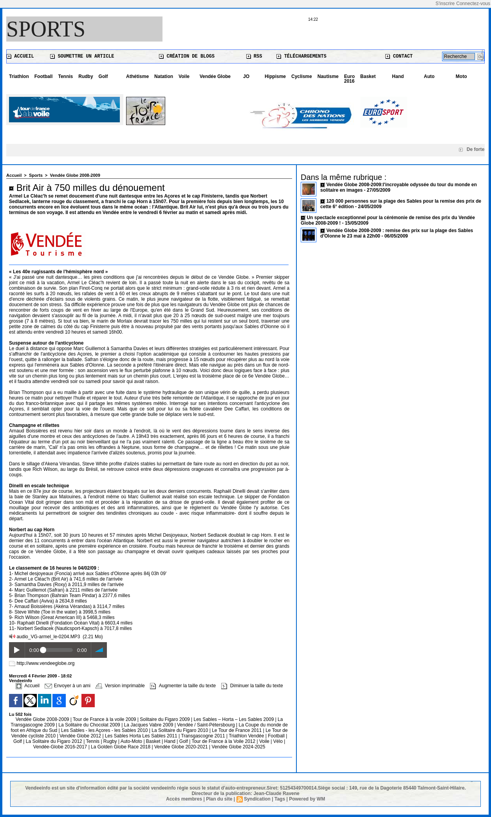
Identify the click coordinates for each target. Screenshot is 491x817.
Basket (367, 76)
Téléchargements (301, 56)
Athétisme (137, 76)
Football (43, 76)
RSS (254, 56)
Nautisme (328, 76)
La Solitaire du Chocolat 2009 (89, 725)
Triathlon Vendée (247, 736)
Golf (103, 76)
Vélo (278, 741)
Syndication (257, 799)
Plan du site (219, 799)
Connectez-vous (473, 3)
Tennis (65, 76)
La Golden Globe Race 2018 (121, 747)
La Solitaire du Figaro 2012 (54, 741)
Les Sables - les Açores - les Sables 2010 (105, 730)
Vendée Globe (215, 76)
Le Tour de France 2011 (237, 730)
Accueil (20, 56)
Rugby (110, 741)
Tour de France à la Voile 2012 (223, 741)
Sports (45, 29)
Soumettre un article (82, 56)
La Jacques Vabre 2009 (149, 725)
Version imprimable (120, 685)
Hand (398, 76)
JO (246, 76)
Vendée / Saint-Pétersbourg (206, 725)
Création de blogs (187, 56)
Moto (461, 76)
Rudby (85, 76)
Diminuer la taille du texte (252, 685)
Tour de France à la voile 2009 (105, 719)
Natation (163, 76)
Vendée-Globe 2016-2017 (60, 747)
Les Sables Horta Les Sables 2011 (141, 736)
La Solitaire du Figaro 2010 (180, 730)
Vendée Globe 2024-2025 (238, 747)
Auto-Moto (132, 741)
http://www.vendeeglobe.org (45, 663)
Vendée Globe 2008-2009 (75, 175)
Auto (429, 76)
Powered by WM (307, 799)
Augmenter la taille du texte (183, 685)
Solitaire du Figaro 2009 (165, 719)
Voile (184, 76)
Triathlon (19, 76)
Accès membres (184, 799)
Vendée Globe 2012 (81, 736)
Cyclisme (301, 76)
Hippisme (275, 76)
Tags (279, 799)
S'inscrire (445, 3)
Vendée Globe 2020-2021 (181, 747)
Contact (399, 56)
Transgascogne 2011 (203, 736)
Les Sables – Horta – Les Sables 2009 (234, 719)
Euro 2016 (349, 79)
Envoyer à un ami (67, 685)
